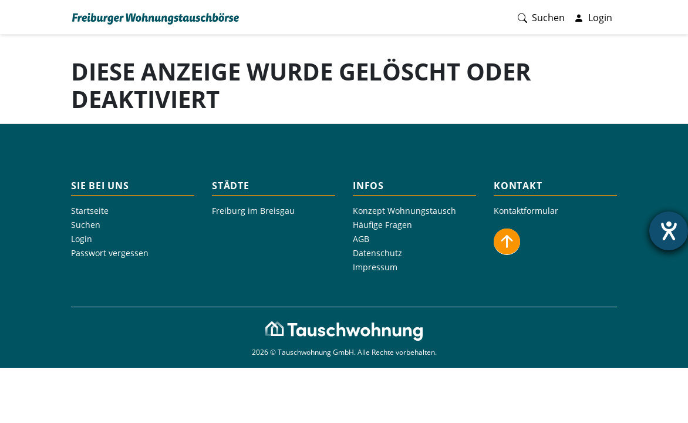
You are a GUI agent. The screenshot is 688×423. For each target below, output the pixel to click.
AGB (361, 238)
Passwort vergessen (110, 252)
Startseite (90, 210)
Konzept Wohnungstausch (404, 210)
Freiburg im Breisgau (253, 210)
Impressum (375, 267)
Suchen (85, 224)
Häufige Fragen (382, 224)
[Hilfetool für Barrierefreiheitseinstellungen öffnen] (668, 231)
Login (81, 238)
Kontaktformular (526, 210)
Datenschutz (377, 252)
